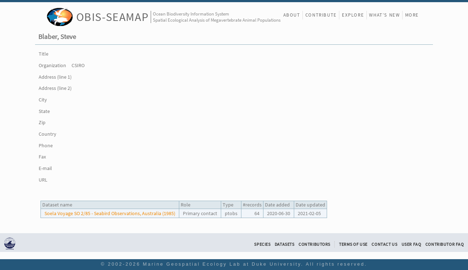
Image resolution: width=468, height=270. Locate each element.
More (412, 15)
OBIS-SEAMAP (112, 16)
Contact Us (384, 244)
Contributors (314, 244)
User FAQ (411, 244)
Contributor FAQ (444, 244)
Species (262, 244)
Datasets (285, 244)
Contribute (321, 15)
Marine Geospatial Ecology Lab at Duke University (222, 264)
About (291, 15)
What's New (384, 15)
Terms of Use (353, 244)
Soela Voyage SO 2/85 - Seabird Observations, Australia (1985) (109, 213)
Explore (353, 15)
